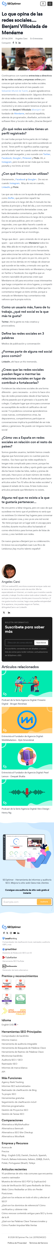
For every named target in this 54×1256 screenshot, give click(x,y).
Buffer (11, 198)
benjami (36, 109)
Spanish (42, 1155)
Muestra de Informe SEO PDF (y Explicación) (24, 1181)
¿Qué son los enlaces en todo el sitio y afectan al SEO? (26, 1199)
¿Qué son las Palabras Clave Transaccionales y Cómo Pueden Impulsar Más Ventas (24, 1223)
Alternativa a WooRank (13, 1136)
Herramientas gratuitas (13, 1098)
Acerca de (7, 1147)
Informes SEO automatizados (16, 1086)
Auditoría (44, 902)
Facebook (20, 179)
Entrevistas (38, 38)
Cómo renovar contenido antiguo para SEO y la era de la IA (27, 1215)
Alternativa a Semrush (12, 1128)
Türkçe (32, 1163)
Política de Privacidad (17, 1243)
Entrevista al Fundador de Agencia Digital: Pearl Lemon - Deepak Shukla (25, 774)
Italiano (31, 1159)
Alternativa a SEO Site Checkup (17, 1132)
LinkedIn (6, 187)
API (3, 1071)
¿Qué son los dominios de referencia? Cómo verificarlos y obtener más (24, 1207)
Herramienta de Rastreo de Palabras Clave (23, 1051)
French (5, 1159)
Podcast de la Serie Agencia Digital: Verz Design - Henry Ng (26, 810)
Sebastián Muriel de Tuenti (15, 90)
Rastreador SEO (9, 1063)
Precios (5, 1151)
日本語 (39, 1159)
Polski (5, 1163)
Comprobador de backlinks (15, 1035)
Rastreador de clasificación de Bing (19, 1090)
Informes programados (13, 1106)
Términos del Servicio (38, 1243)
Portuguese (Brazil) (18, 1163)
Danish (24, 1155)
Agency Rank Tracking (13, 1082)
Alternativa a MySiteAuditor (15, 1124)
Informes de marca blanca (14, 1067)
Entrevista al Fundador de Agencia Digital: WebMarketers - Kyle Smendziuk (22, 738)
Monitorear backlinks (12, 1055)
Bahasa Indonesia (18, 1159)
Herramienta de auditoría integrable (19, 1043)
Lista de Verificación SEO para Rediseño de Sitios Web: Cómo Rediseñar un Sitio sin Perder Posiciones (26, 1189)
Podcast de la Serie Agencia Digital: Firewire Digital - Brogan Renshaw (23, 702)
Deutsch (33, 1155)
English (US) (14, 1155)
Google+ (32, 179)
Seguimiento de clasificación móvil (19, 1102)
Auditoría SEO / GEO (12, 1059)
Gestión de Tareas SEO (13, 1114)
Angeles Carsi (21, 38)
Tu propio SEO (9, 1094)
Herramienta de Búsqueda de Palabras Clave (24, 1047)
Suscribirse (41, 642)
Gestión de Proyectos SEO (15, 1110)
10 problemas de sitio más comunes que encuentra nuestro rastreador (27, 1175)
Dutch (46, 1159)
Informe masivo (9, 1039)
